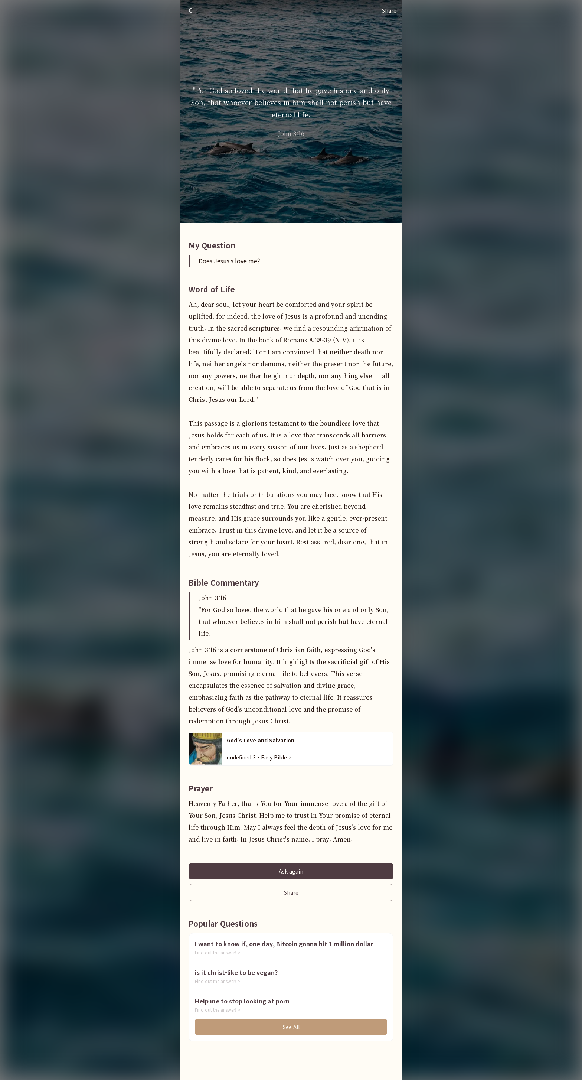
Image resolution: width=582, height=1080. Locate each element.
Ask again (291, 871)
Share (291, 892)
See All (291, 1027)
